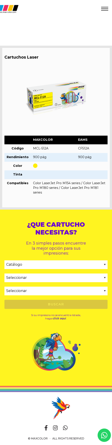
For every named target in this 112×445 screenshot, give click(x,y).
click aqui (59, 318)
